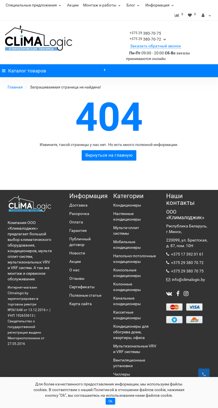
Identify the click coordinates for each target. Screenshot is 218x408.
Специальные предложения (34, 5)
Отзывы (76, 278)
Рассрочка (79, 213)
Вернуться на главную (109, 155)
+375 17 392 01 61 (187, 254)
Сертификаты (82, 287)
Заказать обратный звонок (155, 46)
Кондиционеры (127, 205)
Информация (160, 5)
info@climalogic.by (188, 279)
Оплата (76, 222)
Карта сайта (80, 303)
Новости (77, 253)
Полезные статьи (85, 295)
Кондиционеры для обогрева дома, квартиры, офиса (131, 332)
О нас (74, 270)
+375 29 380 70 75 (187, 271)
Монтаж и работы (102, 5)
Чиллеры (121, 374)
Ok (110, 401)
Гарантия (78, 230)
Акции (73, 5)
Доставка (78, 205)
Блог (133, 5)
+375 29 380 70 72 (187, 262)
